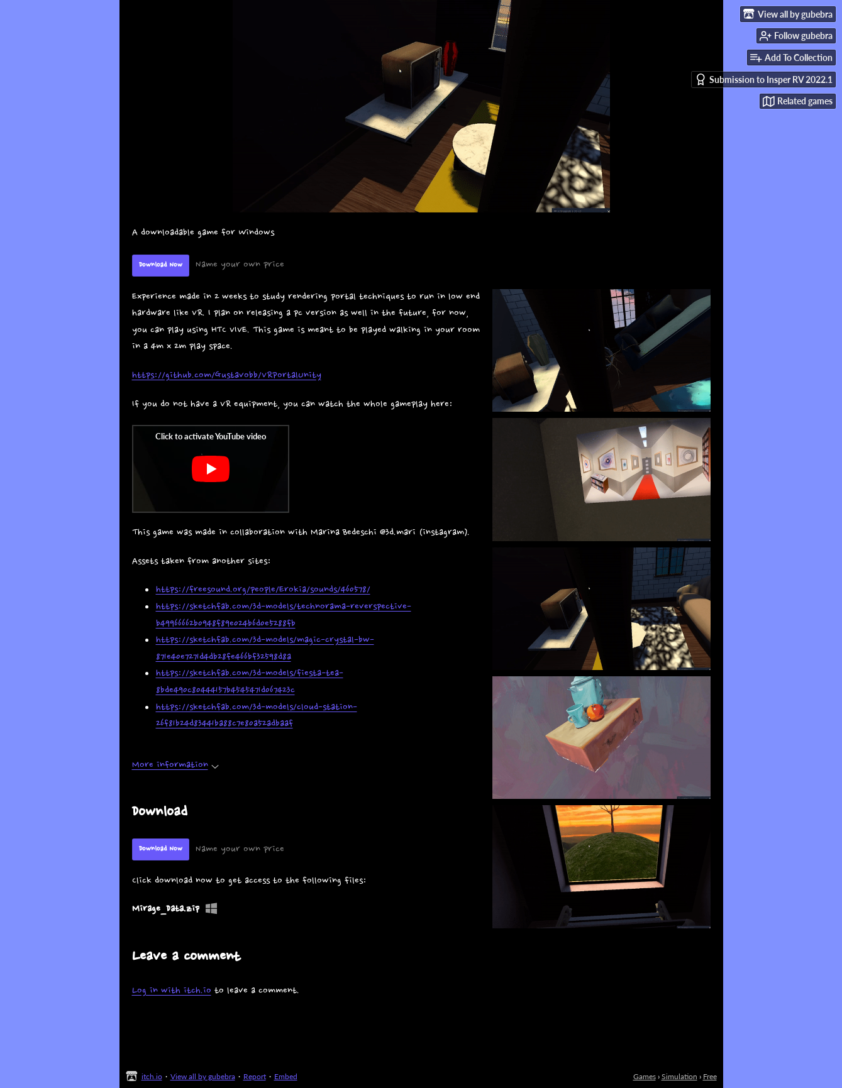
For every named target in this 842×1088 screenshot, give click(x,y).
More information (175, 765)
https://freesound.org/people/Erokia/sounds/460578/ (263, 590)
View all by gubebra (202, 1076)
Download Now (160, 265)
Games (644, 1076)
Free (710, 1076)
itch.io (151, 1076)
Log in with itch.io (171, 991)
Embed (285, 1076)
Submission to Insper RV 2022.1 (764, 79)
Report (254, 1076)
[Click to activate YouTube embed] (210, 469)
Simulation (679, 1076)
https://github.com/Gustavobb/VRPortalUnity (226, 376)
